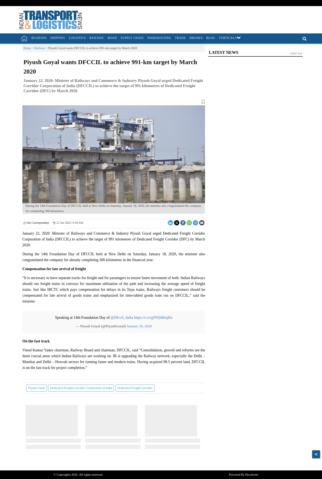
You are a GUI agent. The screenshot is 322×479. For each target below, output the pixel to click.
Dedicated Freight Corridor (135, 388)
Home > (29, 48)
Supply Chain (132, 37)
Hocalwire (251, 474)
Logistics (77, 37)
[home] (24, 38)
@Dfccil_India (122, 317)
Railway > (41, 48)
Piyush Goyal (36, 388)
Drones (196, 37)
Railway (97, 37)
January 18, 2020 (139, 326)
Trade (180, 37)
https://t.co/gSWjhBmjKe (153, 317)
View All (296, 53)
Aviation (38, 37)
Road (112, 37)
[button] (113, 102)
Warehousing (159, 37)
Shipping (57, 37)
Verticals (230, 37)
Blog (210, 37)
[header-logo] (50, 19)
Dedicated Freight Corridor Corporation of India (81, 388)
